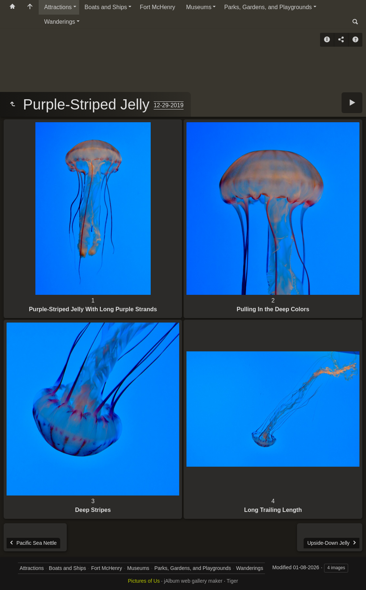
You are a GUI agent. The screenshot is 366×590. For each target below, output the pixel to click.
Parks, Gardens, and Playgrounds (268, 7)
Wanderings (59, 22)
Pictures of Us (144, 581)
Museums (198, 7)
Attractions (58, 7)
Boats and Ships (106, 7)
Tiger (232, 581)
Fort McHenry (157, 7)
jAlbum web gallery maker (193, 581)
